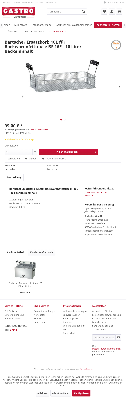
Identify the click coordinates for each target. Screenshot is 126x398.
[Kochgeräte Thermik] (108, 25)
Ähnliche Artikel (15, 252)
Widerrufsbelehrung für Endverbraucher (75, 313)
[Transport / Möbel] (41, 25)
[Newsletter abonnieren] (118, 337)
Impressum (39, 322)
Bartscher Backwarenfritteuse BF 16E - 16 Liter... (25, 285)
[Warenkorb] (119, 12)
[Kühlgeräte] (20, 25)
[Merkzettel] (104, 12)
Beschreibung (14, 177)
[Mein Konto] (112, 12)
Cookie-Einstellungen (44, 311)
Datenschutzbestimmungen (106, 348)
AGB (65, 329)
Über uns (67, 322)
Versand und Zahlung (74, 325)
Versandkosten (86, 369)
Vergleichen (12, 158)
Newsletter (39, 314)
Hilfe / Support (70, 318)
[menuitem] (67, 12)
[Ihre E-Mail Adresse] (104, 337)
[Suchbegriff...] (67, 12)
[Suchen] (83, 12)
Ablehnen (42, 393)
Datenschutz (69, 333)
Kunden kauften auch (41, 252)
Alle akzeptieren (60, 393)
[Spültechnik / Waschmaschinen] (74, 25)
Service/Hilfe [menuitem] (113, 2)
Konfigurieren (81, 393)
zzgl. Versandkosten (39, 129)
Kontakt (38, 318)
